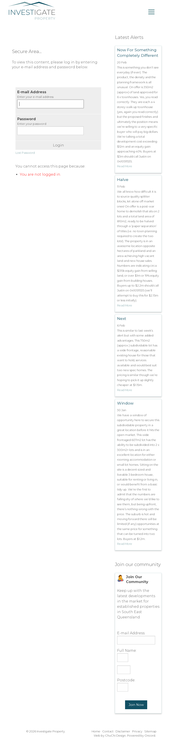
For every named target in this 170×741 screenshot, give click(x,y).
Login (58, 145)
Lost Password (25, 152)
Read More (124, 166)
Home (96, 731)
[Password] (50, 130)
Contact (108, 731)
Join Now (136, 705)
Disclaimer (123, 731)
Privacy (137, 731)
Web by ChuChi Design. (110, 735)
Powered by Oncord (141, 735)
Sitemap (150, 731)
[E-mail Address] (50, 104)
